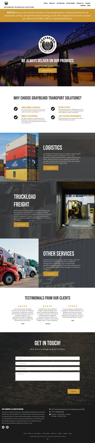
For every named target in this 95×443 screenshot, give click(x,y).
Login (47, 438)
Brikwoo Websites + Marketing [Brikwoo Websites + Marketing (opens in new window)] (60, 436)
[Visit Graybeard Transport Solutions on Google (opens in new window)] (7, 427)
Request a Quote (47, 70)
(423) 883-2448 (60, 412)
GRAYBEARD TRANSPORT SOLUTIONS (19, 7)
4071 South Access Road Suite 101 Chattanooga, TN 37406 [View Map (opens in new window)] (68, 409)
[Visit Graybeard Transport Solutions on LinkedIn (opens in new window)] (3, 427)
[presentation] (71, 385)
